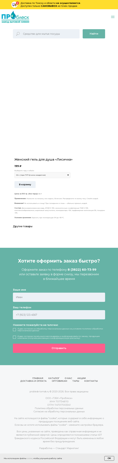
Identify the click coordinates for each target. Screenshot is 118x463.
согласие (28, 329)
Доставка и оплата (33, 381)
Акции (81, 378)
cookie (29, 458)
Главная (37, 378)
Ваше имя (19, 289)
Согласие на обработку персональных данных (59, 411)
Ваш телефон (22, 307)
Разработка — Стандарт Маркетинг (59, 448)
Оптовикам (59, 381)
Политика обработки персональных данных (59, 408)
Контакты (91, 381)
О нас (68, 378)
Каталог (53, 378)
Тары (75, 381)
